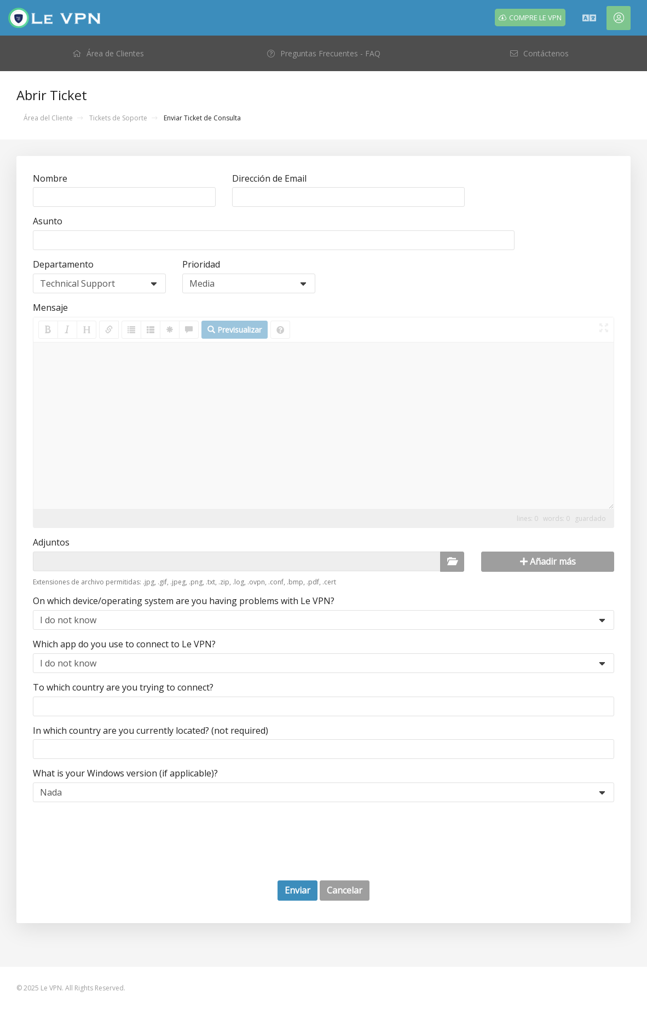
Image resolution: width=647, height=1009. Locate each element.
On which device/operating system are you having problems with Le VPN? (183, 601)
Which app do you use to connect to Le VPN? (124, 644)
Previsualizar (234, 329)
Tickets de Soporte (118, 118)
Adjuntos (51, 542)
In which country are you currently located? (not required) (150, 730)
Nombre (50, 178)
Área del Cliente (48, 118)
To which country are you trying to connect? (123, 687)
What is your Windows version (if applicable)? (125, 773)
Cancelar (344, 890)
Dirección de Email (269, 178)
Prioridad (201, 264)
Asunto (47, 221)
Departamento (63, 264)
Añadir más (548, 561)
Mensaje (50, 307)
